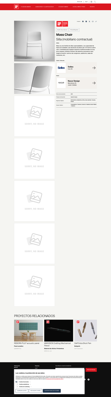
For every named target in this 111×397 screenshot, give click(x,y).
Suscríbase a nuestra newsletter (63, 365)
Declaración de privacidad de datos (54, 378)
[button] (91, 1)
